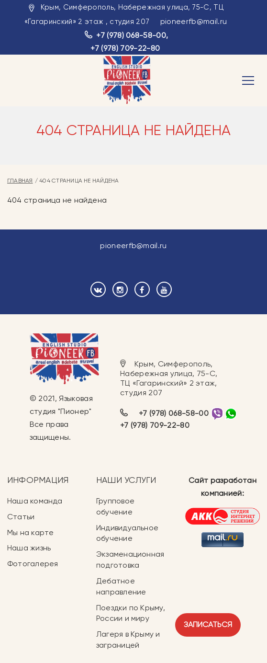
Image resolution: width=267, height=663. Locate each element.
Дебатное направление (121, 586)
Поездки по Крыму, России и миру (130, 613)
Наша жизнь (29, 547)
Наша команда (35, 500)
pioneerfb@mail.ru (193, 21)
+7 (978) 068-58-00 (131, 35)
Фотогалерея (32, 563)
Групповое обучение (115, 506)
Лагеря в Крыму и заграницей (128, 639)
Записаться (208, 624)
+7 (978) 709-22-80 (125, 48)
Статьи (20, 516)
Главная (20, 180)
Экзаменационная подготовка (130, 559)
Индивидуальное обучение (127, 533)
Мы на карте (30, 532)
